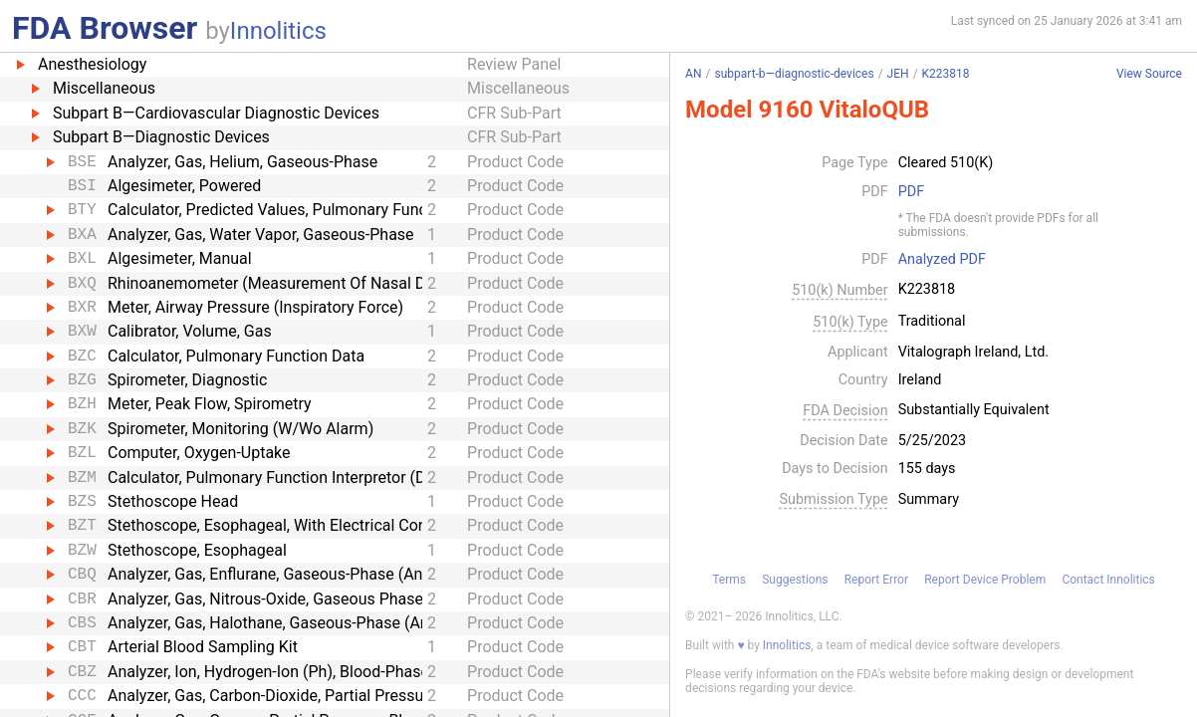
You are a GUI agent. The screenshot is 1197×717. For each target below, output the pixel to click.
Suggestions (795, 580)
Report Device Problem (985, 580)
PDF (911, 192)
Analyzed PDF (942, 260)
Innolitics (278, 31)
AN (693, 74)
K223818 (946, 74)
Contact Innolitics (1108, 580)
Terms (729, 580)
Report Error (876, 580)
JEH (898, 74)
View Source (1149, 74)
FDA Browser (104, 28)
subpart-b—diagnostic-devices (793, 74)
